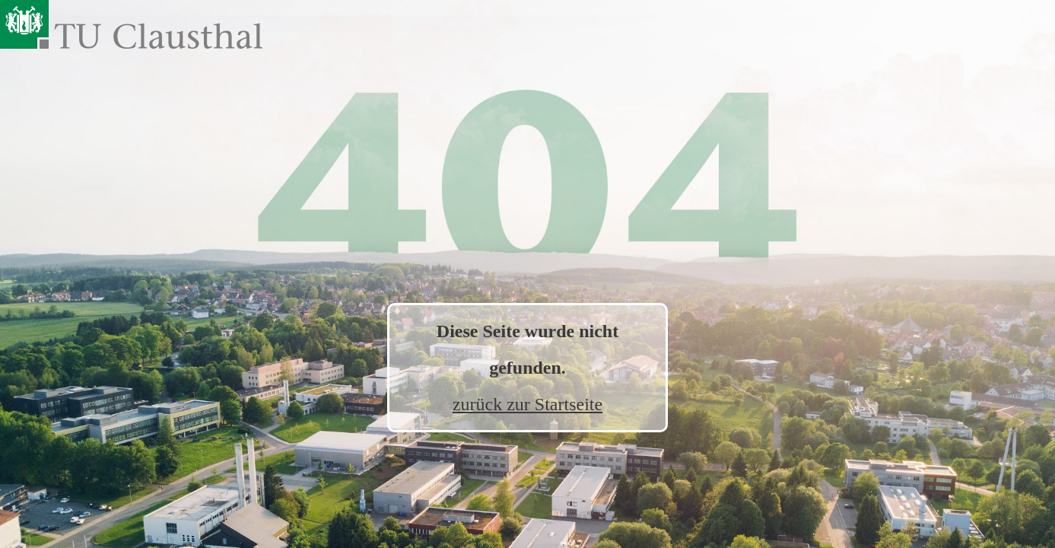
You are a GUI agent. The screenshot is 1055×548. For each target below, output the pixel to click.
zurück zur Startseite (527, 404)
